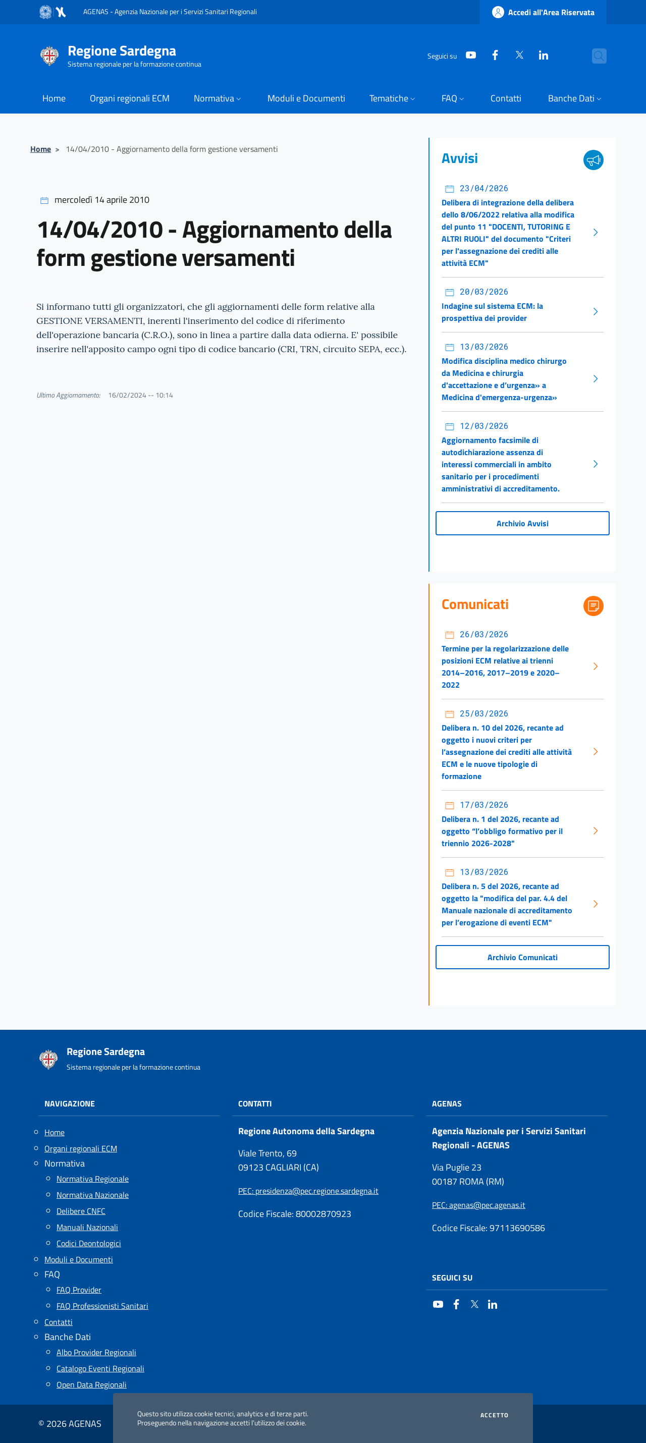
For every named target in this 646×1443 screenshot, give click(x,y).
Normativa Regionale (93, 1179)
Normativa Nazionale (93, 1195)
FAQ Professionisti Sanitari (102, 1306)
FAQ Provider (79, 1290)
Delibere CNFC (81, 1211)
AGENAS (447, 1103)
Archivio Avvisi (523, 523)
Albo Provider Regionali (96, 1352)
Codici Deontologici (89, 1243)
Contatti (58, 1322)
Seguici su (452, 1277)
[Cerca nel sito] (594, 56)
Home (40, 149)
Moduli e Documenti (78, 1259)
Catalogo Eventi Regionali (100, 1368)
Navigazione (69, 1103)
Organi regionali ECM (80, 1148)
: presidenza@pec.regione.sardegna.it (308, 1191)
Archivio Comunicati (523, 957)
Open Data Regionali (92, 1384)
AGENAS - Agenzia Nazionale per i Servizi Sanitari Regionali (170, 11)
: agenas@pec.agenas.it (478, 1205)
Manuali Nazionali (87, 1227)
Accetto (494, 1415)
